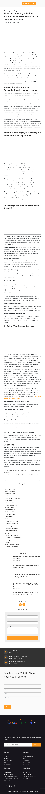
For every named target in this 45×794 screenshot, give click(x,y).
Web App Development (11, 540)
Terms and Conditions (29, 776)
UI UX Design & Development (13, 537)
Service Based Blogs (11, 505)
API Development (10, 509)
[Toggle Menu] (39, 4)
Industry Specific (10, 489)
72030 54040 (24, 656)
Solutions (7, 542)
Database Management (11, 546)
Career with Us (8, 760)
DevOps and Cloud (9, 774)
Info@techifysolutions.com (17, 661)
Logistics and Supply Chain (12, 498)
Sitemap (25, 778)
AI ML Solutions (9, 507)
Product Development (11, 530)
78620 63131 (21, 658)
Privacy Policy (27, 772)
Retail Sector (8, 500)
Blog (5, 762)
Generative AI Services (11, 523)
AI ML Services (8, 772)
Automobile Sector (10, 491)
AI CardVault (26, 762)
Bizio (24, 758)
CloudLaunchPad (28, 756)
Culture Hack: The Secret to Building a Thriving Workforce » (24, 474)
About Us (6, 756)
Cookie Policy (27, 774)
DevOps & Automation (11, 519)
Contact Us (7, 758)
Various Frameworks (11, 549)
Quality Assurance (10, 533)
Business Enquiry (29, 3)
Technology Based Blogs (12, 544)
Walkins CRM (26, 760)
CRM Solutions (9, 516)
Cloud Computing (10, 514)
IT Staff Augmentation (11, 526)
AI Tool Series (9, 487)
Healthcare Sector (10, 496)
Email (22, 621)
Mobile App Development (12, 528)
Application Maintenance (12, 512)
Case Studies (7, 764)
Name (22, 615)
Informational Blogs (10, 503)
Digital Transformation (11, 521)
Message (22, 630)
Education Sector (10, 493)
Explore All (26, 764)
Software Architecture (11, 535)
